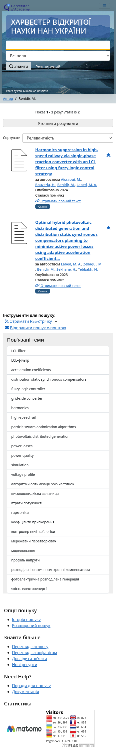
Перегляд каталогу (30, 646)
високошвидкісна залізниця (35, 493)
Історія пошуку (26, 619)
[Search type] (58, 56)
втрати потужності (26, 503)
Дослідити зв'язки (29, 658)
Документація (25, 691)
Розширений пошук (31, 625)
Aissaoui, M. (71, 179)
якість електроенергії (29, 588)
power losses (21, 445)
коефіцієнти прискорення (32, 522)
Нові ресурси (24, 664)
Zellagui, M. (92, 264)
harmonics (20, 407)
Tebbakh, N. (88, 269)
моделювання (23, 550)
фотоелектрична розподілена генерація (45, 579)
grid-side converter (26, 398)
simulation (19, 465)
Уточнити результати (58, 123)
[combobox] (58, 45)
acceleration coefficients (31, 369)
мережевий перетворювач (33, 541)
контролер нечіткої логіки (33, 531)
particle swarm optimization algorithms (43, 426)
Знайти (18, 66)
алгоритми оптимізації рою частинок (42, 484)
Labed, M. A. (87, 184)
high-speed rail (23, 417)
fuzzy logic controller (28, 388)
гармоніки (20, 512)
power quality (22, 455)
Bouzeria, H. (45, 184)
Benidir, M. (66, 184)
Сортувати (11, 137)
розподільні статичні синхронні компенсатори (50, 569)
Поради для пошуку (31, 685)
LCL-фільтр (20, 360)
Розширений (48, 67)
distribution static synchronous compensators (48, 379)
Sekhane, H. (66, 269)
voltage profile (23, 474)
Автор (8, 98)
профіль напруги (25, 560)
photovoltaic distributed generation (40, 436)
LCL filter (18, 350)
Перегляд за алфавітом (34, 652)
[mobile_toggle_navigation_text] (104, 6)
